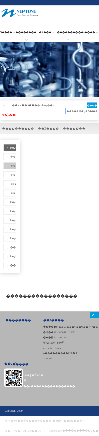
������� (74, 128)
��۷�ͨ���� (16, 364)
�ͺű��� (46, 32)
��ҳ (15, 105)
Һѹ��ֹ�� (13, 211)
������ (13, 174)
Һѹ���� (13, 220)
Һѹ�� (47, 105)
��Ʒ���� (31, 105)
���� (92, 105)
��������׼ (67, 35)
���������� (18, 128)
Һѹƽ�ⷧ (13, 256)
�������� (26, 35)
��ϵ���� (88, 32)
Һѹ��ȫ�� (13, 238)
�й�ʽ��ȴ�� (13, 183)
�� (13, 192)
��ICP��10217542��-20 (23, 430)
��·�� (13, 156)
